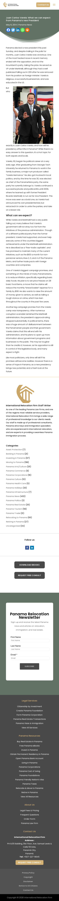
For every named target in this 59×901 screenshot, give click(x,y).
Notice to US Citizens (28, 886)
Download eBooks (29, 564)
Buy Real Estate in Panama (29, 741)
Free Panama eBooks (29, 745)
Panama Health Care (16, 483)
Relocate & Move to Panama (29, 788)
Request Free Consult (29, 575)
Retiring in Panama (15, 521)
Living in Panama (29, 762)
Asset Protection (14, 449)
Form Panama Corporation (29, 714)
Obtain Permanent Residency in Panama (29, 754)
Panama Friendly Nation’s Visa (29, 779)
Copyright (28, 877)
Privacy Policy (28, 873)
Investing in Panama (15, 458)
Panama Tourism (14, 509)
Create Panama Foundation (29, 710)
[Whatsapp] (22, 30)
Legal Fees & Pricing (29, 810)
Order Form (29, 819)
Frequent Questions (29, 814)
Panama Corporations (16, 475)
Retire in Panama (29, 792)
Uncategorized (13, 526)
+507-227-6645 (31, 856)
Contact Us (43, 4)
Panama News (25, 24)
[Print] (27, 30)
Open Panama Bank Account (29, 758)
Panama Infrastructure (17, 492)
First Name (15, 637)
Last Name (15, 646)
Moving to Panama (15, 462)
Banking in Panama (15, 453)
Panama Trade (13, 513)
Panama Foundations (29, 775)
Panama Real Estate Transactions (29, 719)
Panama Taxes (30, 783)
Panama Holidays (14, 487)
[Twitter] (13, 30)
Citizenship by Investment (29, 706)
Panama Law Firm (29, 823)
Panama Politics (13, 500)
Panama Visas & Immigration (29, 723)
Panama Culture (14, 479)
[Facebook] (8, 30)
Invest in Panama (29, 750)
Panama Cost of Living (29, 771)
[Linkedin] (18, 30)
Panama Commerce (16, 470)
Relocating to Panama (16, 517)
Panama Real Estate (15, 504)
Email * (13, 655)
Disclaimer (28, 881)
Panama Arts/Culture (16, 466)
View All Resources (29, 796)
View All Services (29, 727)
